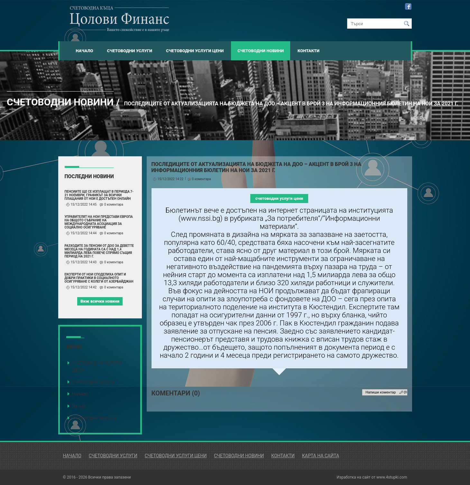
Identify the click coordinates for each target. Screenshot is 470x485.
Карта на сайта (320, 455)
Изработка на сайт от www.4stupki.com (372, 477)
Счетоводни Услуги (129, 50)
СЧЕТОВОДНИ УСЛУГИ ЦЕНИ (97, 366)
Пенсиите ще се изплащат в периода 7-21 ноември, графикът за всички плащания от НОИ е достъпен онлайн (99, 195)
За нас (79, 406)
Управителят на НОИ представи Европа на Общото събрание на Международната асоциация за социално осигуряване (99, 222)
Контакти (308, 50)
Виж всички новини (99, 301)
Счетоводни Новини (260, 50)
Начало (84, 50)
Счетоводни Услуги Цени (195, 50)
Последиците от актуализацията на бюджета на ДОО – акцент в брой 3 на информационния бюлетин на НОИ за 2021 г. (291, 104)
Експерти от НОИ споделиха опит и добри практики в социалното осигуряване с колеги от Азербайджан (99, 278)
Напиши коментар (380, 392)
